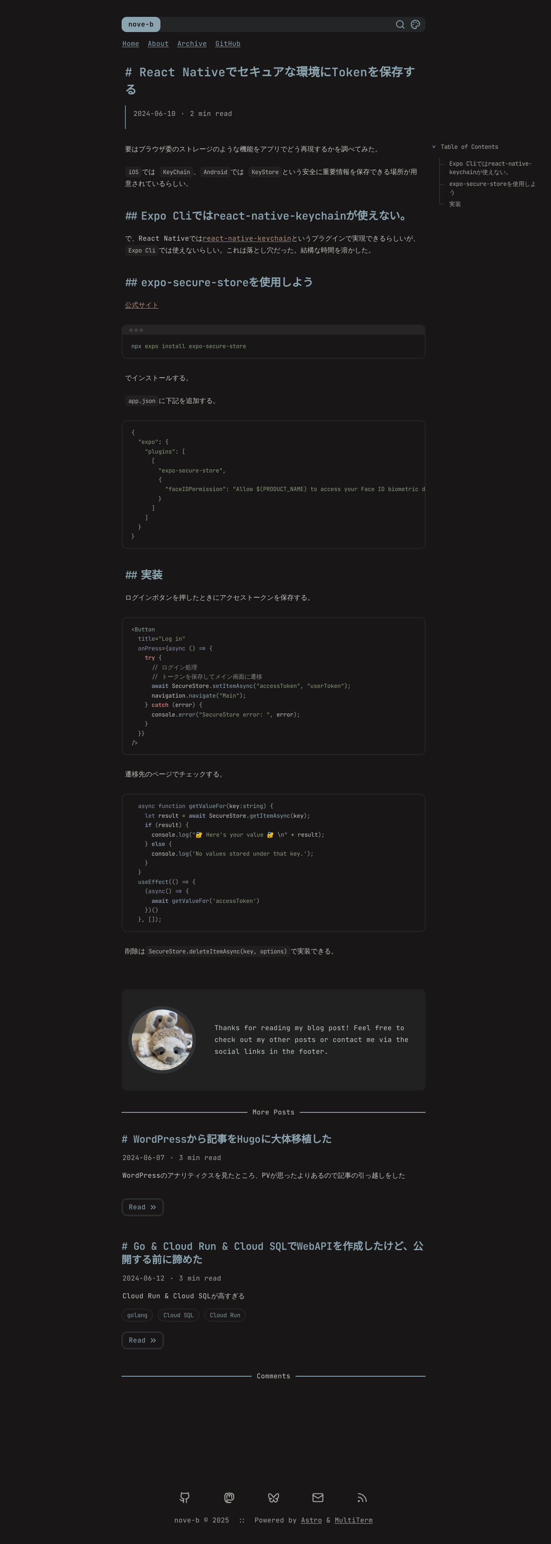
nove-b (141, 24)
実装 (455, 204)
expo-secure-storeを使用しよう (492, 188)
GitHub (228, 43)
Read (143, 1207)
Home (130, 43)
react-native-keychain (247, 238)
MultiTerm (354, 1520)
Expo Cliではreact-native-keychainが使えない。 (490, 168)
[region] (273, 484)
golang (137, 1315)
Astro (311, 1520)
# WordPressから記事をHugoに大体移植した (227, 1139)
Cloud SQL (178, 1315)
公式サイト (142, 305)
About (158, 43)
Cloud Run (225, 1315)
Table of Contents (469, 146)
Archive (192, 43)
